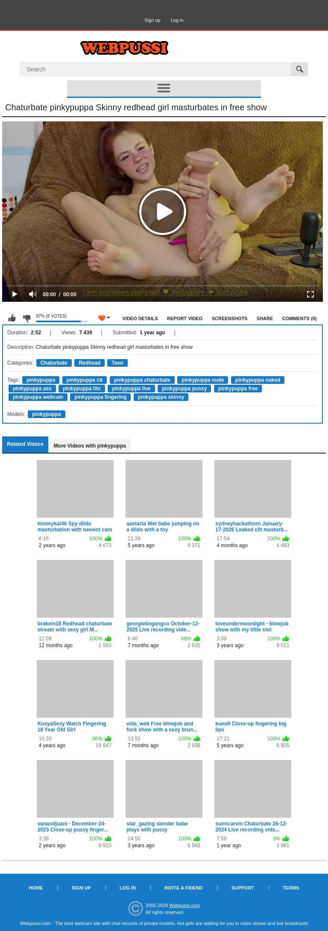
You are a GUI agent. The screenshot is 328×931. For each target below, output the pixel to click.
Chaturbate (54, 363)
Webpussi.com (184, 905)
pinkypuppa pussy (184, 389)
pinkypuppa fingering (100, 397)
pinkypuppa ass (32, 389)
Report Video (184, 318)
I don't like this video (26, 318)
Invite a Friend (183, 887)
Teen (117, 363)
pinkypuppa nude (203, 380)
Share (265, 318)
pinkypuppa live (131, 389)
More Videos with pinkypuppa (90, 446)
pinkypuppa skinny (161, 397)
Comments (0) (299, 318)
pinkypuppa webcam (38, 397)
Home (36, 887)
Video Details (140, 318)
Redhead (89, 363)
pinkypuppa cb (85, 380)
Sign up (152, 20)
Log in (177, 20)
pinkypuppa (40, 380)
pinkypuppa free (238, 389)
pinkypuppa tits (82, 389)
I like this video (12, 318)
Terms (291, 887)
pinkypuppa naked (257, 380)
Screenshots (230, 318)
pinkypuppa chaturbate (142, 380)
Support (242, 887)
